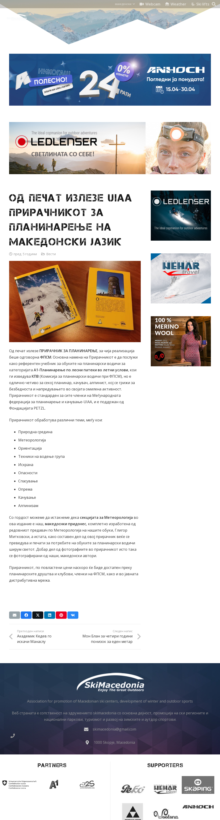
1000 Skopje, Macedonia (114, 742)
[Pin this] (61, 615)
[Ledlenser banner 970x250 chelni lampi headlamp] (110, 148)
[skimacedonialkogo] (15, 17)
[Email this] (14, 615)
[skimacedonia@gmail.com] (88, 729)
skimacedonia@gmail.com (114, 729)
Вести (51, 254)
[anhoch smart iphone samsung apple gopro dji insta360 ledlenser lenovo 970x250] (110, 80)
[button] (124, 4)
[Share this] (26, 615)
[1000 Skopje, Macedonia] (89, 742)
